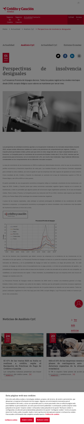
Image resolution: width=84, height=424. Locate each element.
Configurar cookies (11, 420)
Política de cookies (52, 414)
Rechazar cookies (42, 420)
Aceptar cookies (27, 420)
